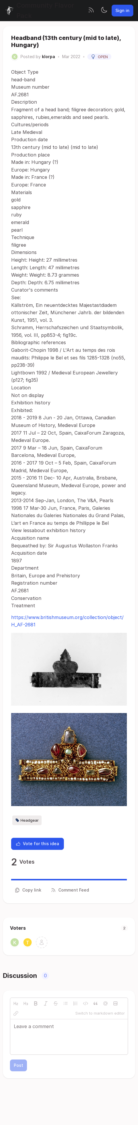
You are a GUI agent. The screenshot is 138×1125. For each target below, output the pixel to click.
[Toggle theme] (104, 10)
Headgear (27, 820)
